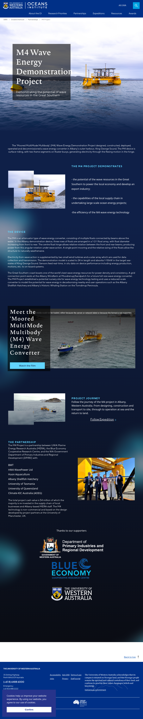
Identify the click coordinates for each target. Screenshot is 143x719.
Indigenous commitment (95, 690)
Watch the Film (27, 365)
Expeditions (99, 13)
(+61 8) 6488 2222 (10, 689)
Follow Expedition (102, 419)
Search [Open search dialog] (136, 5)
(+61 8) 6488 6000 (13, 681)
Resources (116, 13)
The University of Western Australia (21, 669)
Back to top (130, 657)
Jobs (52, 678)
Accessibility (55, 675)
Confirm (29, 709)
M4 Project (46, 19)
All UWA (122, 5)
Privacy (65, 678)
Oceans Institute (17, 19)
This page (7, 714)
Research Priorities (57, 13)
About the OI (35, 13)
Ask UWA (66, 675)
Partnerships (80, 13)
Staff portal (75, 678)
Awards (132, 13)
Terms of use (76, 675)
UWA (5, 19)
